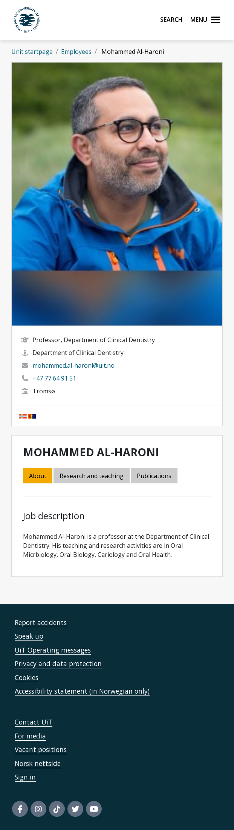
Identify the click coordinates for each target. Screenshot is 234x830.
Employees (76, 51)
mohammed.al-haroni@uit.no (73, 365)
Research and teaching (92, 476)
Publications (154, 476)
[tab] (155, 476)
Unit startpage (32, 51)
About (37, 476)
